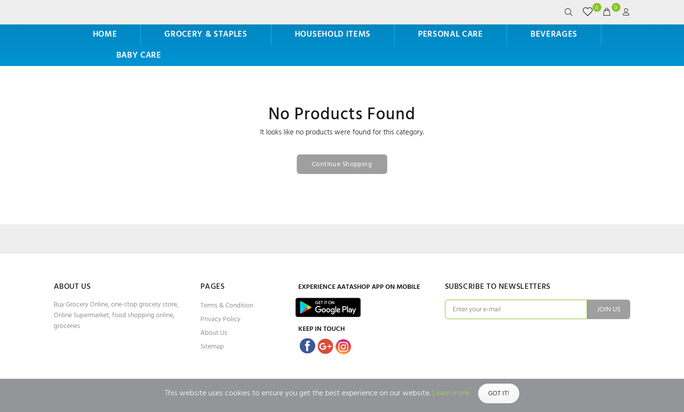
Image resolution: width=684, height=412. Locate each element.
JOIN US (609, 309)
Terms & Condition (226, 305)
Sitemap (212, 346)
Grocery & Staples (205, 34)
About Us (213, 333)
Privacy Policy (220, 319)
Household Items (333, 34)
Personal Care (450, 34)
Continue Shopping (342, 164)
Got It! (498, 393)
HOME (105, 34)
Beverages (553, 34)
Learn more (450, 393)
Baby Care (138, 55)
